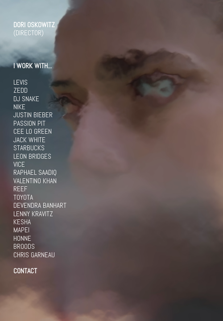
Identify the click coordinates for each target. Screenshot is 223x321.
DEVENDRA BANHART (39, 205)
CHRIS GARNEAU (34, 255)
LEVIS (20, 82)
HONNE (22, 238)
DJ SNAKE (26, 99)
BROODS (24, 246)
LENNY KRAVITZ (33, 214)
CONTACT (25, 271)
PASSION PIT (29, 123)
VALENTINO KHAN (35, 181)
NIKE (19, 107)
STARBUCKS (29, 148)
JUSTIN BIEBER (33, 115)
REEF (20, 189)
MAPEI (21, 230)
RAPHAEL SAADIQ (35, 172)
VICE (19, 164)
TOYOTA (23, 197)
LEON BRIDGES (32, 156)
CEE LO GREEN (32, 131)
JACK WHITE (29, 140)
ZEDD (20, 90)
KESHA (22, 222)
